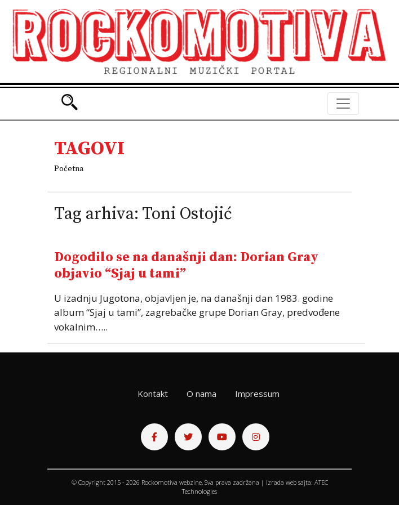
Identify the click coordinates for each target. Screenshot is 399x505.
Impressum (257, 393)
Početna (68, 169)
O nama (201, 393)
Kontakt (153, 393)
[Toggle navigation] (343, 103)
